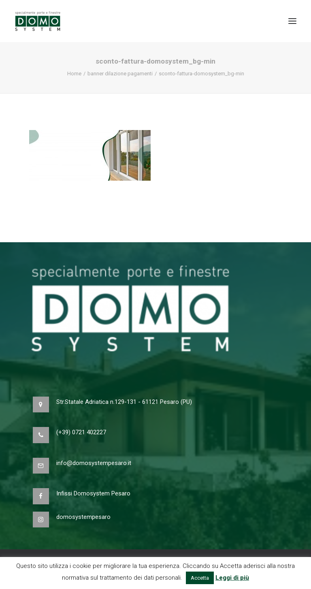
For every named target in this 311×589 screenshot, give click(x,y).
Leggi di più (232, 577)
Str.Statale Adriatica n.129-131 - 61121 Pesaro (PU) (124, 401)
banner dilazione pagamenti (120, 73)
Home (74, 73)
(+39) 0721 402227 (81, 432)
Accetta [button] (200, 578)
